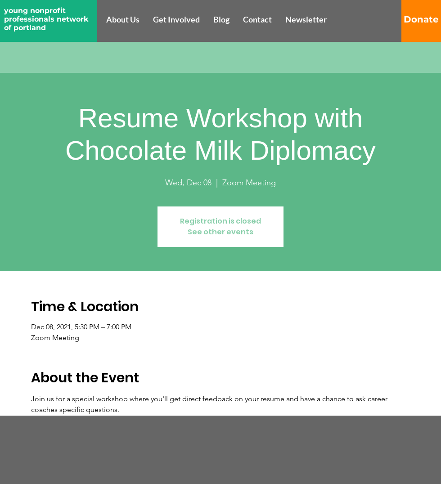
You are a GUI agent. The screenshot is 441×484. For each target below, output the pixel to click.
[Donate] (421, 19)
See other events (220, 232)
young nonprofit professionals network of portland (46, 19)
